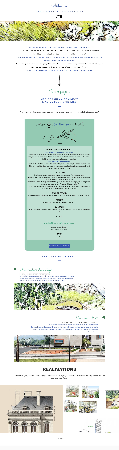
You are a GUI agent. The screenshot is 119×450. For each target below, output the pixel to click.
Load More (59, 439)
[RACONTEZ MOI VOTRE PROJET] (59, 246)
